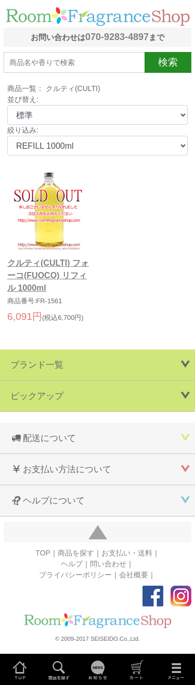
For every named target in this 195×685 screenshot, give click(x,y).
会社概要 (133, 575)
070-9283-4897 (117, 37)
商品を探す (76, 553)
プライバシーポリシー (75, 575)
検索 (168, 62)
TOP (42, 553)
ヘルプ (72, 564)
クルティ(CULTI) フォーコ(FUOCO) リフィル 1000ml (48, 275)
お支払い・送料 (126, 553)
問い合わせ (108, 564)
